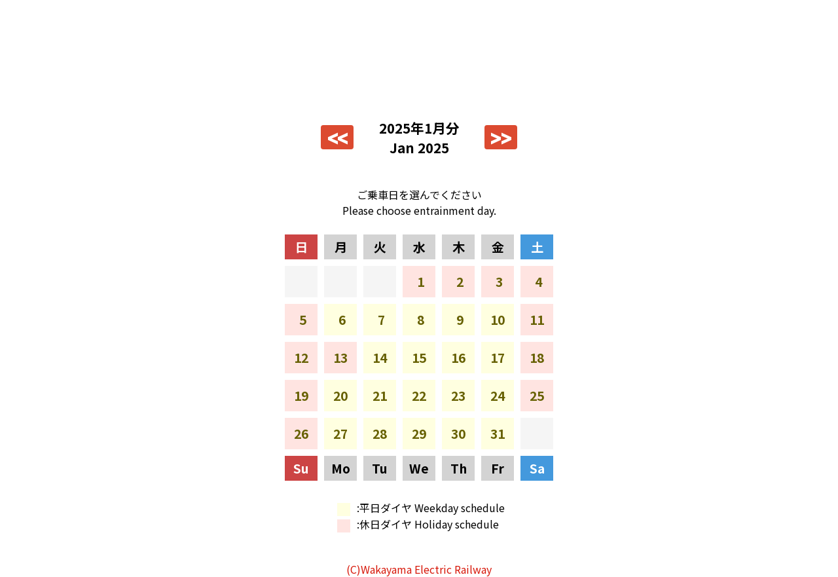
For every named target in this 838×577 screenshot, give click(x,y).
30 (458, 433)
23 (458, 395)
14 (380, 357)
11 (537, 319)
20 (340, 395)
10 (497, 319)
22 (419, 395)
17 (497, 357)
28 (380, 433)
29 (419, 433)
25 (537, 395)
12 (301, 357)
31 (497, 433)
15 (419, 357)
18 (537, 357)
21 (380, 395)
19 (301, 395)
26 (301, 433)
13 (340, 357)
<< (337, 137)
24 (497, 395)
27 (340, 433)
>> (500, 137)
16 (458, 357)
